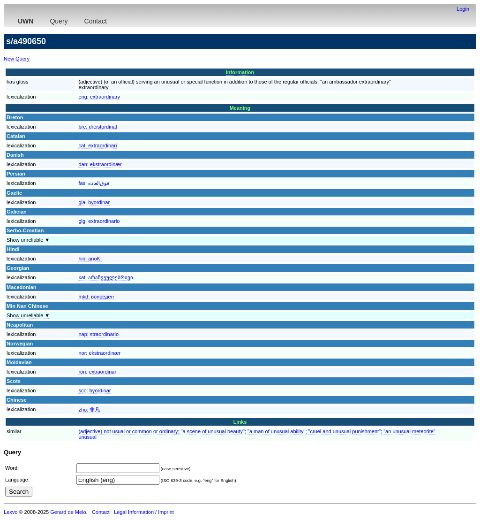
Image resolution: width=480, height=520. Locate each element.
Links (240, 422)
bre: (97, 127)
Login (463, 9)
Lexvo (10, 512)
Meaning (240, 108)
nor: (99, 353)
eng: (99, 96)
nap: (98, 334)
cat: (97, 145)
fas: (93, 183)
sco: (94, 390)
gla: (94, 202)
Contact (95, 21)
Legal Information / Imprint (144, 512)
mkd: (95, 296)
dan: (99, 164)
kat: (105, 277)
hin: (90, 258)
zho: (89, 410)
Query (59, 21)
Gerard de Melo (68, 512)
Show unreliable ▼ (28, 240)
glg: (99, 221)
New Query (17, 58)
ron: (97, 372)
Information (240, 72)
